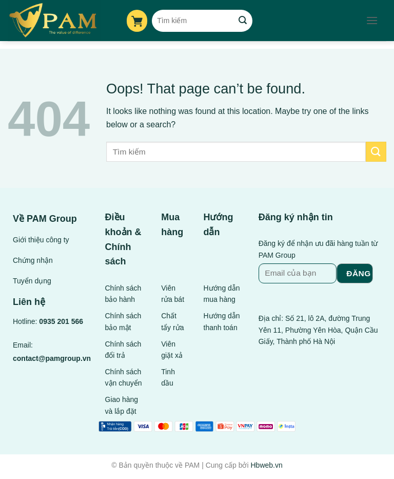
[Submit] (242, 20)
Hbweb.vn (266, 465)
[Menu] (372, 20)
